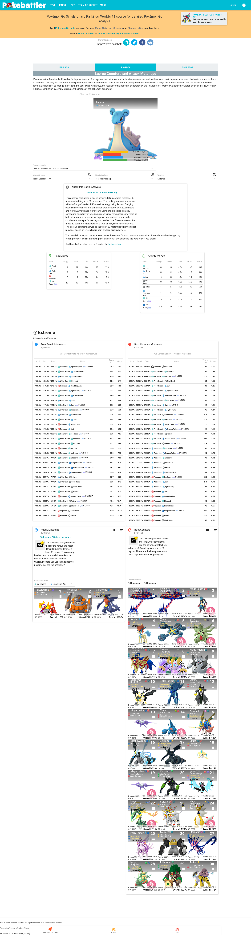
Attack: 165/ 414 (142, 154)
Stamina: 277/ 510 (141, 160)
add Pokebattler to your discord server (118, 33)
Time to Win (54, 614)
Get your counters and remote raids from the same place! (209, 20)
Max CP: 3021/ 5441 (140, 152)
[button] (134, 42)
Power (37, 615)
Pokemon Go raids (65, 28)
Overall (53, 617)
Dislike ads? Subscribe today (101, 192)
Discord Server (86, 33)
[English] (244, 5)
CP (36, 617)
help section (115, 244)
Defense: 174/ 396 (141, 157)
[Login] (232, 5)
